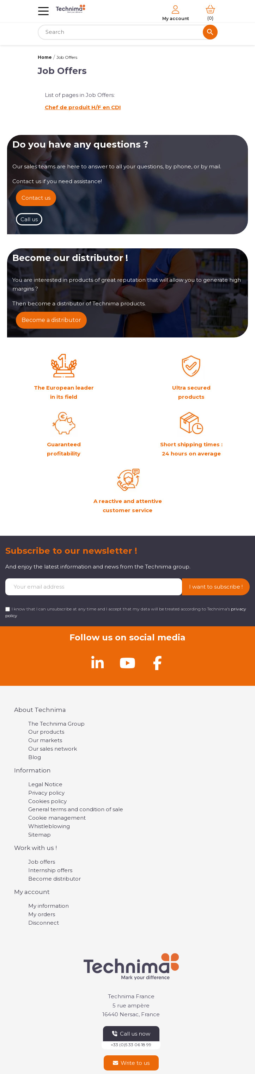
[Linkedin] (98, 663)
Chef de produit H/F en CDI (83, 107)
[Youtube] (128, 663)
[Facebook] (158, 663)
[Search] (128, 32)
